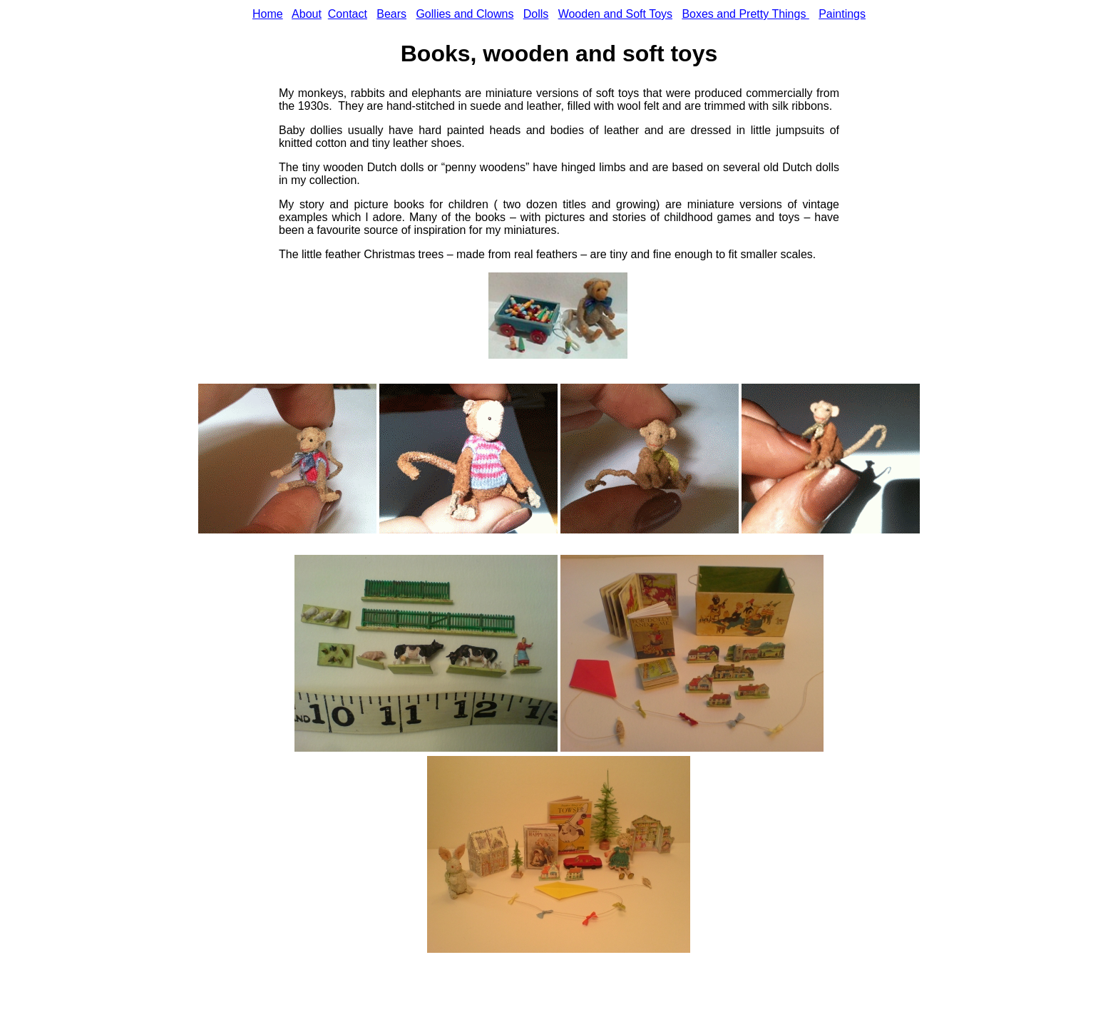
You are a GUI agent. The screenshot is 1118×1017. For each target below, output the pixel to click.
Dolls (536, 14)
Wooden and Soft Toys (615, 14)
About (307, 14)
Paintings (842, 14)
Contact (347, 14)
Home (267, 14)
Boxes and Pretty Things (745, 14)
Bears (391, 14)
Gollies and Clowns (464, 14)
